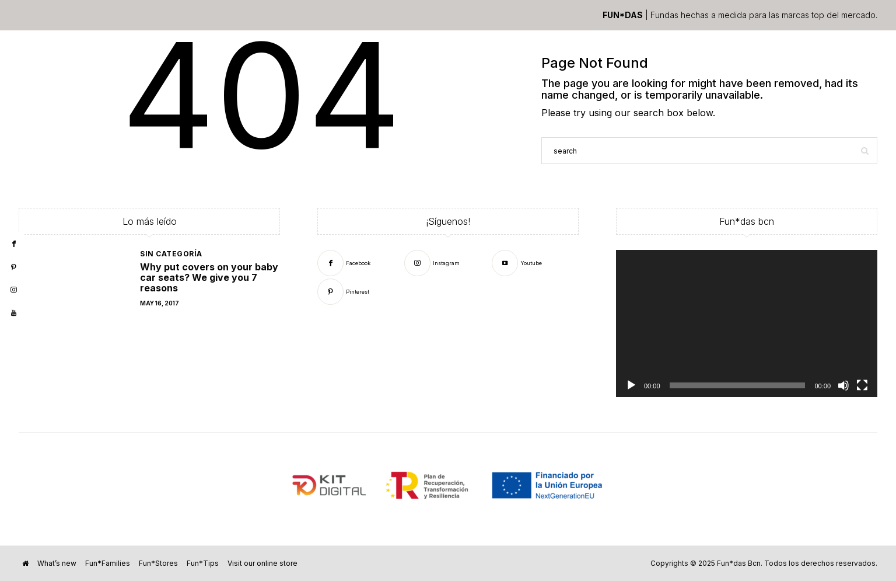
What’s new (56, 563)
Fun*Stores (158, 563)
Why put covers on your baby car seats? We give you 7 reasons (209, 277)
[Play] (631, 385)
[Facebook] (343, 262)
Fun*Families (107, 563)
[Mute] (843, 385)
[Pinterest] (343, 291)
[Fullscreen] (862, 385)
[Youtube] (517, 262)
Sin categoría (171, 253)
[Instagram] (432, 262)
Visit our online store (263, 563)
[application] (746, 323)
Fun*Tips (203, 563)
